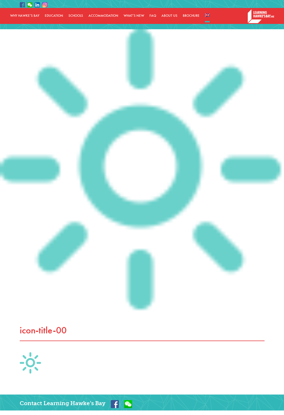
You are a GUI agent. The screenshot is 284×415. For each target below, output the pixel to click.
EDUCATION (54, 16)
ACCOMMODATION (103, 16)
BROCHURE (191, 16)
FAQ (152, 16)
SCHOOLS (75, 16)
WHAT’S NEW (134, 16)
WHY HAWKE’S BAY (24, 16)
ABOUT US (169, 16)
